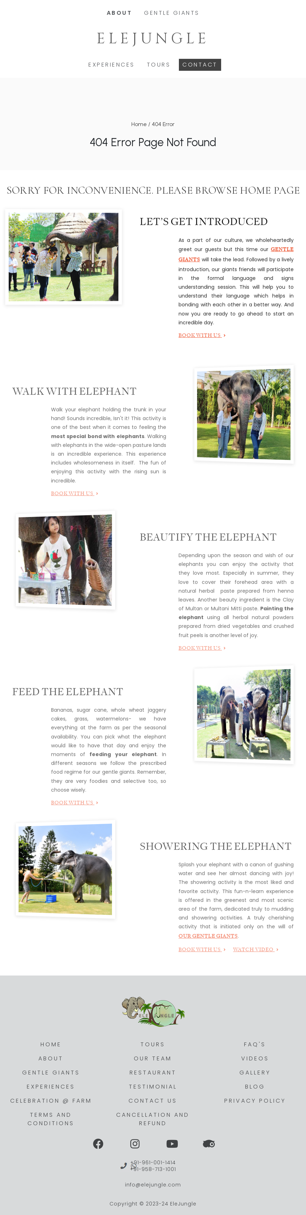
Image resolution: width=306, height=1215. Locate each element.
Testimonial (153, 1087)
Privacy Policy (255, 1101)
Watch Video (256, 958)
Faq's (255, 1044)
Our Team (153, 1058)
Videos (255, 1058)
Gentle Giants (172, 12)
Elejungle (153, 40)
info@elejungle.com (153, 1184)
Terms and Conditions (50, 1119)
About (119, 12)
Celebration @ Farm (51, 1101)
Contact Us (153, 1101)
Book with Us (202, 337)
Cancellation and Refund (152, 1119)
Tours (159, 64)
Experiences (111, 64)
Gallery (255, 1072)
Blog (255, 1087)
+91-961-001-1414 (153, 1162)
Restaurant (153, 1072)
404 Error (163, 124)
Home (139, 124)
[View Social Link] (98, 1144)
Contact (200, 64)
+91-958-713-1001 (153, 1169)
